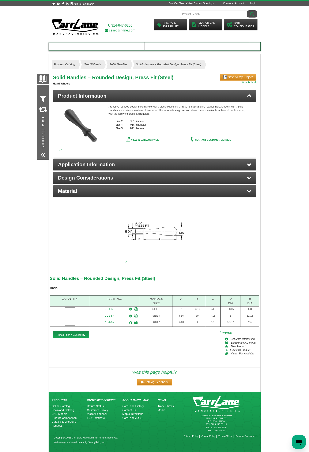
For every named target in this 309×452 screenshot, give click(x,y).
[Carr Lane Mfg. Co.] (75, 26)
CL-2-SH (109, 315)
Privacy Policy (191, 436)
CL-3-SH (109, 322)
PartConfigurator (240, 24)
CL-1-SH (109, 309)
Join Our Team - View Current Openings (191, 3)
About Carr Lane (224, 46)
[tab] (154, 96)
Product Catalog (70, 46)
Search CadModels (203, 24)
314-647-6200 (120, 25)
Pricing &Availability (168, 24)
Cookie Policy (208, 436)
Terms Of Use (225, 436)
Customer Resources (171, 46)
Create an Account (233, 3)
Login (253, 3)
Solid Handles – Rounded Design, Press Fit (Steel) (102, 278)
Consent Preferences (246, 436)
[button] (154, 164)
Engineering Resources (118, 46)
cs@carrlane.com (120, 30)
